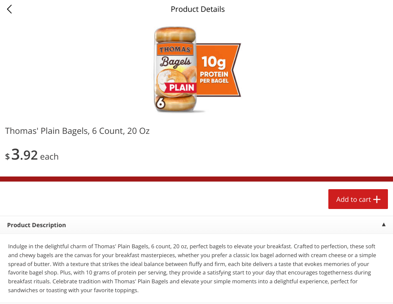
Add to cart (353, 199)
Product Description (36, 225)
